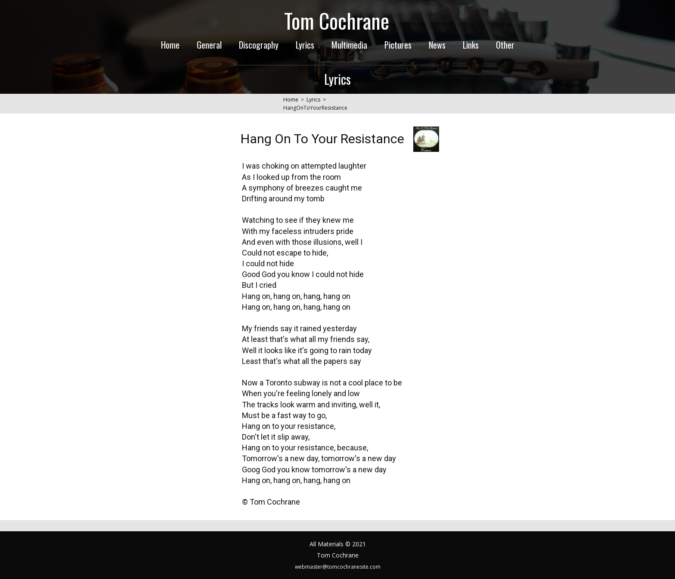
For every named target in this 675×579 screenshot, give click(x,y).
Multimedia (349, 44)
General (209, 44)
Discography (259, 44)
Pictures (398, 44)
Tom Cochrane (336, 20)
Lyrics (305, 44)
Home (170, 44)
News (437, 44)
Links (471, 44)
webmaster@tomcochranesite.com (338, 566)
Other (505, 44)
